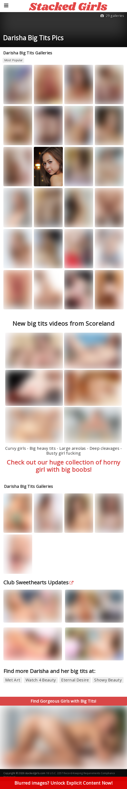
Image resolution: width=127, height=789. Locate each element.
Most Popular (13, 60)
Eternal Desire (75, 680)
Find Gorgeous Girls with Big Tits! (63, 701)
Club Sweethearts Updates (38, 582)
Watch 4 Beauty (41, 680)
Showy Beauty (108, 680)
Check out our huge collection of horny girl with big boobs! (63, 466)
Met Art (12, 680)
